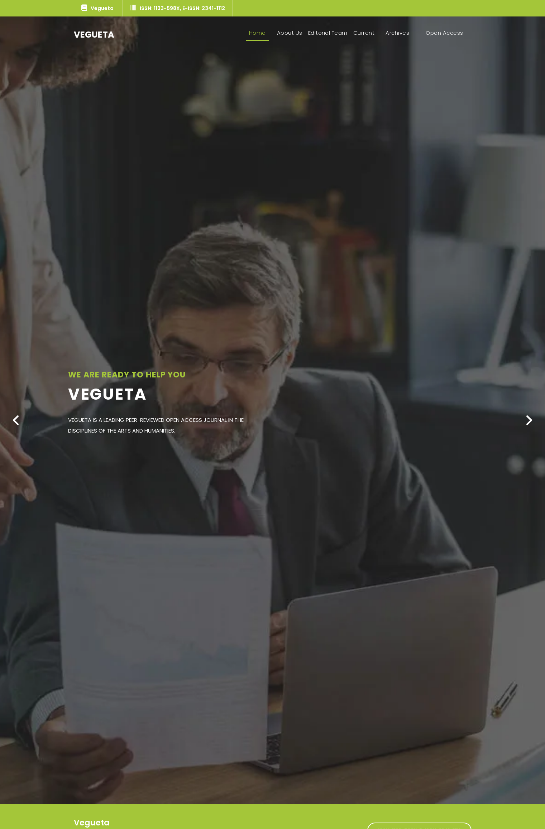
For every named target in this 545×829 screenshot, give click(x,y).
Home (259, 33)
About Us (289, 33)
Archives (397, 33)
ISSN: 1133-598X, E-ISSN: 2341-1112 (177, 8)
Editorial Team (328, 33)
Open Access (444, 33)
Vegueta (97, 8)
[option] (272, 410)
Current (364, 33)
